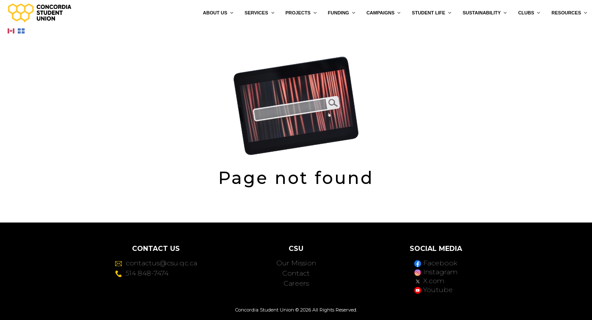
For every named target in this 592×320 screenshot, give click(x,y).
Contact (296, 273)
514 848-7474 (141, 273)
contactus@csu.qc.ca (156, 263)
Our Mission (296, 263)
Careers (296, 283)
